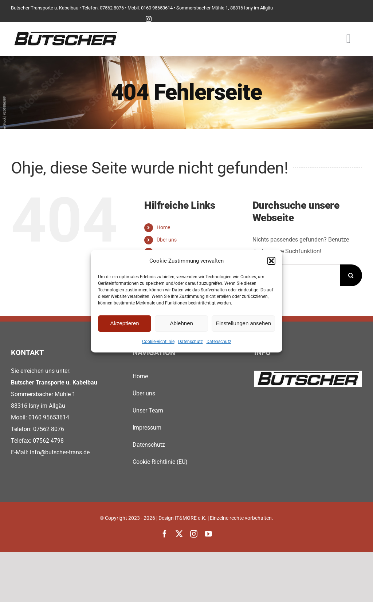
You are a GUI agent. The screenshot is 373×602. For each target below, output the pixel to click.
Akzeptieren (124, 323)
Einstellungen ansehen (243, 323)
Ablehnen (181, 323)
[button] (271, 260)
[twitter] (179, 534)
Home (163, 227)
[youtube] (208, 534)
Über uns (167, 240)
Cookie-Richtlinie (158, 341)
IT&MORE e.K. (191, 518)
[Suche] (351, 275)
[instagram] (149, 19)
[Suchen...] (296, 275)
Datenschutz (190, 341)
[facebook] (164, 534)
